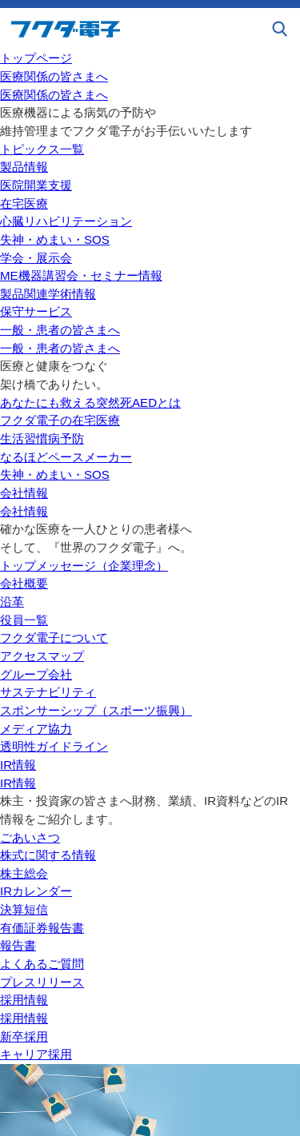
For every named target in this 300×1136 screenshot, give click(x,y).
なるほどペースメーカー (66, 457)
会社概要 (24, 583)
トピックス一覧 (42, 149)
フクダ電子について (54, 637)
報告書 (18, 945)
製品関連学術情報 (48, 294)
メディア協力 (36, 728)
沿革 (12, 601)
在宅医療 (24, 203)
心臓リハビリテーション (66, 221)
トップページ (36, 58)
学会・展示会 (36, 258)
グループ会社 (36, 674)
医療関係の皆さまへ (54, 76)
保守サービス (36, 311)
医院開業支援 (36, 185)
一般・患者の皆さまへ (60, 330)
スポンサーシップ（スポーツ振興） (96, 710)
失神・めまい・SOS (55, 239)
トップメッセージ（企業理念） (84, 565)
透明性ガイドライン (54, 746)
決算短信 (24, 909)
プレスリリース (42, 982)
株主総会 (24, 873)
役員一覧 (24, 620)
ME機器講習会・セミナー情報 (81, 275)
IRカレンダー (36, 891)
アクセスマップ (42, 656)
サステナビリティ (48, 692)
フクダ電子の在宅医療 (60, 420)
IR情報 (18, 764)
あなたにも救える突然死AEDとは (90, 402)
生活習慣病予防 (42, 438)
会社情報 (24, 493)
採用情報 (24, 999)
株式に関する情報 (48, 855)
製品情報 (24, 166)
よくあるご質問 (42, 964)
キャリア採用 (36, 1054)
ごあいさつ (30, 837)
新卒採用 (24, 1036)
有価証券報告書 (42, 928)
